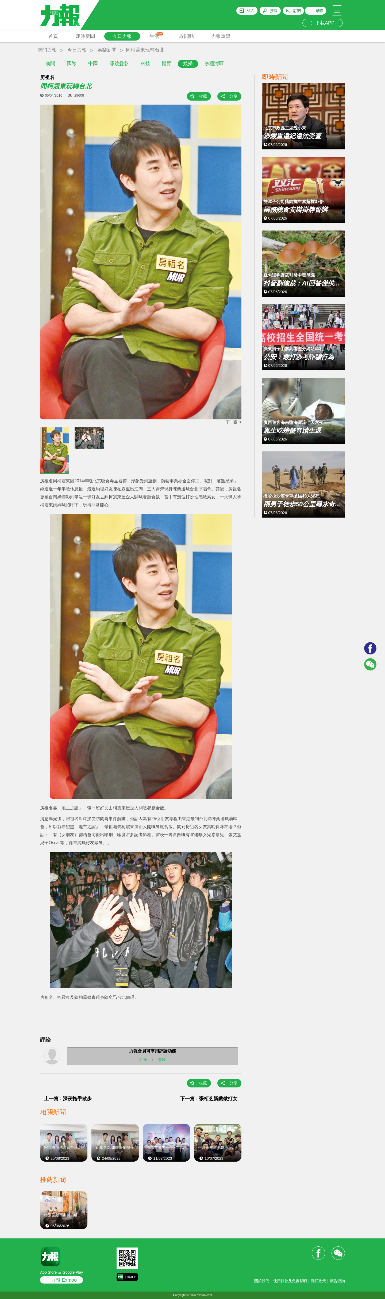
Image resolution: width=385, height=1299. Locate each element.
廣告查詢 (337, 1281)
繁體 (319, 11)
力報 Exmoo (64, 1280)
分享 (233, 96)
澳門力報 (47, 50)
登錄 (161, 1059)
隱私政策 (318, 1281)
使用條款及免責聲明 (290, 1281)
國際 (71, 63)
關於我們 (261, 1281)
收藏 (203, 96)
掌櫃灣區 (214, 63)
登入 (250, 11)
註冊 (143, 1059)
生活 (156, 35)
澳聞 (50, 63)
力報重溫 (220, 36)
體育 (166, 63)
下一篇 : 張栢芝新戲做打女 (208, 1098)
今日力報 (122, 36)
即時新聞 (85, 36)
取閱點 (186, 36)
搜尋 (274, 11)
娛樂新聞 (107, 50)
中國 (93, 63)
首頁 (53, 36)
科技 (145, 63)
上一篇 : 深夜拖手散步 (68, 1098)
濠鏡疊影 (119, 63)
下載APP (322, 23)
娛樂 (188, 63)
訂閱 (297, 11)
